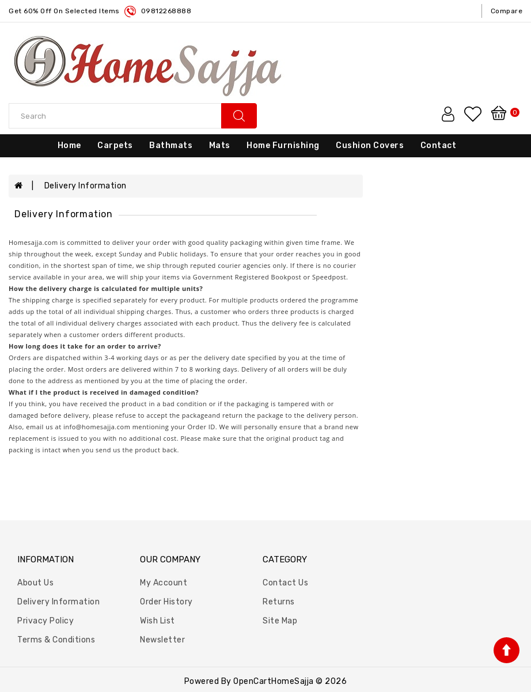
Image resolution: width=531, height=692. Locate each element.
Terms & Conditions (56, 640)
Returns (279, 602)
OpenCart (252, 681)
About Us (35, 583)
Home (69, 145)
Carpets (115, 145)
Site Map (280, 621)
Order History (166, 602)
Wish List (157, 621)
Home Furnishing (283, 145)
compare (507, 11)
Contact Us (285, 583)
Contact (438, 145)
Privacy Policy (45, 621)
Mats (219, 145)
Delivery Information (85, 186)
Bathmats (170, 145)
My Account (163, 583)
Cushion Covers (370, 145)
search (239, 116)
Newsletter (162, 640)
